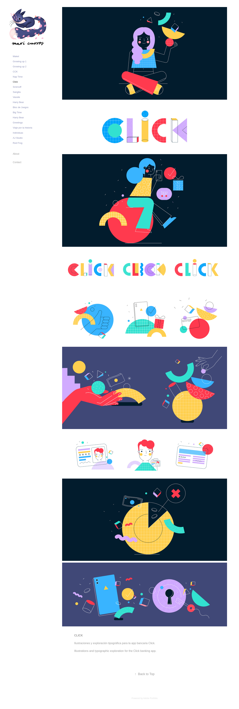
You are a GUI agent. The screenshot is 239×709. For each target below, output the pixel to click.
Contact (17, 162)
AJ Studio (18, 138)
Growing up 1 (19, 61)
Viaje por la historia (22, 127)
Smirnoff (17, 87)
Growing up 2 (19, 66)
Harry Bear (18, 102)
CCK (15, 71)
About (16, 153)
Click (15, 81)
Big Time (17, 112)
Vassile (16, 97)
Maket (16, 56)
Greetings (18, 122)
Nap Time (18, 76)
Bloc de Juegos (21, 107)
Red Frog (17, 143)
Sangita (17, 92)
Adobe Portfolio (150, 698)
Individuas (18, 132)
